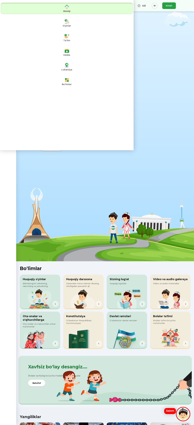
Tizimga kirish (51, 147)
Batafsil (37, 383)
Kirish (169, 5)
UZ (142, 5)
